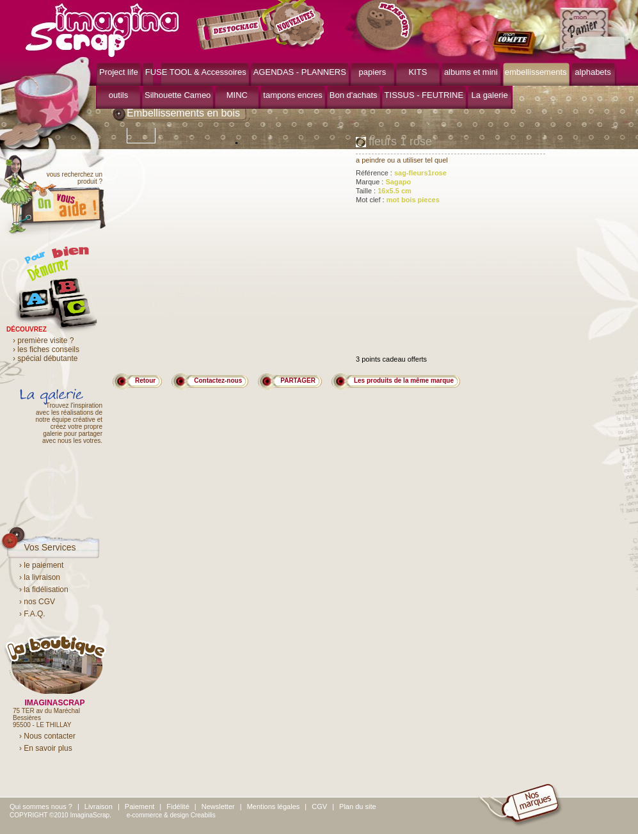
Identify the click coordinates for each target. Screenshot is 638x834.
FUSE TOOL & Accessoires (195, 72)
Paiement (139, 806)
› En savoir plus (45, 748)
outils (118, 95)
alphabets (592, 72)
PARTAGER (297, 380)
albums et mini (471, 72)
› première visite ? (43, 340)
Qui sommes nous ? (41, 806)
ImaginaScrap (102, 28)
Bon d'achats (354, 95)
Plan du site (357, 806)
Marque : (383, 182)
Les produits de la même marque (404, 380)
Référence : (401, 173)
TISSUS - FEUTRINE (424, 95)
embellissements (536, 72)
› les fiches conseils (46, 349)
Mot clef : (398, 200)
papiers (373, 72)
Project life (118, 72)
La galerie (490, 95)
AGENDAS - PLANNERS (299, 72)
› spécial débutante (45, 358)
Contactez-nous (218, 380)
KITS (417, 72)
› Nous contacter (47, 736)
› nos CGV (37, 601)
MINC (237, 95)
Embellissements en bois (183, 113)
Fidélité (177, 806)
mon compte (517, 43)
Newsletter (218, 806)
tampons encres (293, 95)
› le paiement (41, 565)
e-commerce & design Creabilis (171, 815)
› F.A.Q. (32, 613)
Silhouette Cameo (178, 95)
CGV (319, 806)
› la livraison (39, 577)
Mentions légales (273, 806)
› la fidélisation (43, 589)
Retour (145, 380)
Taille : (383, 191)
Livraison (98, 806)
